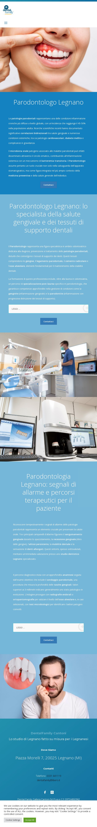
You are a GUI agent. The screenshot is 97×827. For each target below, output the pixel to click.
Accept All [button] (29, 820)
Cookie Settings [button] (13, 820)
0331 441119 (54, 776)
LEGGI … (50, 308)
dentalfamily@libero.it (48, 780)
